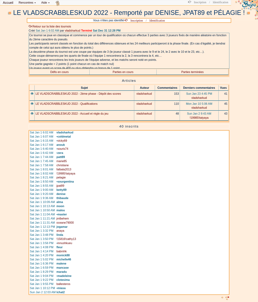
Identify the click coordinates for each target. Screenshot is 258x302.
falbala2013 (63, 169)
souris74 (62, 148)
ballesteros (63, 284)
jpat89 (60, 185)
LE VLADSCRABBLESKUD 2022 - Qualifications (66, 103)
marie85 (61, 161)
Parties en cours (123, 72)
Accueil (8, 2)
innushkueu (64, 243)
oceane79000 (65, 222)
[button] (27, 2)
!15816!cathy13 (66, 238)
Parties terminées (192, 72)
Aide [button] (45, 2)
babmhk (61, 251)
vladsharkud (72, 30)
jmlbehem (62, 218)
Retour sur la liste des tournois (50, 26)
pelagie (61, 177)
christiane (62, 165)
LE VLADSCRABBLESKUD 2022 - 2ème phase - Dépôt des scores (78, 93)
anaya (60, 230)
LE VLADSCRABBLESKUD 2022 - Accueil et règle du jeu (71, 113)
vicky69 (61, 140)
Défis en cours (59, 72)
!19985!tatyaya (199, 117)
